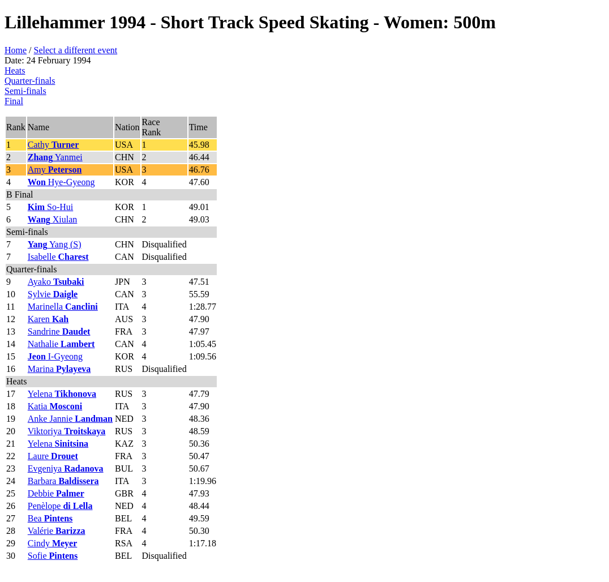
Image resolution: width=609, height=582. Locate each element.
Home (16, 50)
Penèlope (60, 506)
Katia (55, 406)
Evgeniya (66, 468)
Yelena (62, 394)
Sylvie (53, 294)
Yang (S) (55, 244)
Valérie (56, 531)
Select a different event (76, 50)
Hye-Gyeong (61, 182)
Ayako (56, 281)
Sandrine (59, 331)
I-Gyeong (55, 356)
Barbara (63, 481)
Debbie (56, 493)
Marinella (63, 306)
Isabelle (58, 257)
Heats (15, 70)
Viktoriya (67, 431)
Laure (53, 456)
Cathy (53, 144)
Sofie (53, 555)
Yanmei (55, 157)
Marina (59, 369)
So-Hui (50, 207)
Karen (48, 319)
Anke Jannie (70, 418)
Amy (55, 169)
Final (14, 101)
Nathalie (61, 344)
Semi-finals (25, 91)
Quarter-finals (30, 80)
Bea (50, 518)
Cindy (53, 543)
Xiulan (53, 219)
